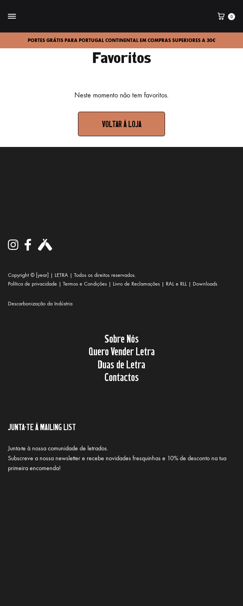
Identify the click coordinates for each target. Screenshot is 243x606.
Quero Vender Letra (122, 350)
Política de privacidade (32, 283)
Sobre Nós (121, 338)
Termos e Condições (85, 283)
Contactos (121, 376)
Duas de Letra (121, 364)
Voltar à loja (121, 124)
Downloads (205, 283)
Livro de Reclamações (136, 283)
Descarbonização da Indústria (40, 303)
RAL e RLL (176, 283)
